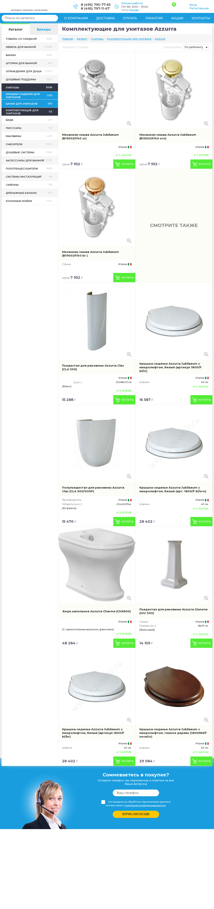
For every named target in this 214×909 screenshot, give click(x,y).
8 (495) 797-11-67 (95, 8)
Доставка (105, 18)
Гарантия (154, 18)
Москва (134, 9)
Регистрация (199, 8)
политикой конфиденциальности (145, 805)
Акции (177, 18)
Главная (67, 39)
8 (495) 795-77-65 (96, 5)
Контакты (201, 18)
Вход (193, 5)
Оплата (130, 18)
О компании (76, 18)
